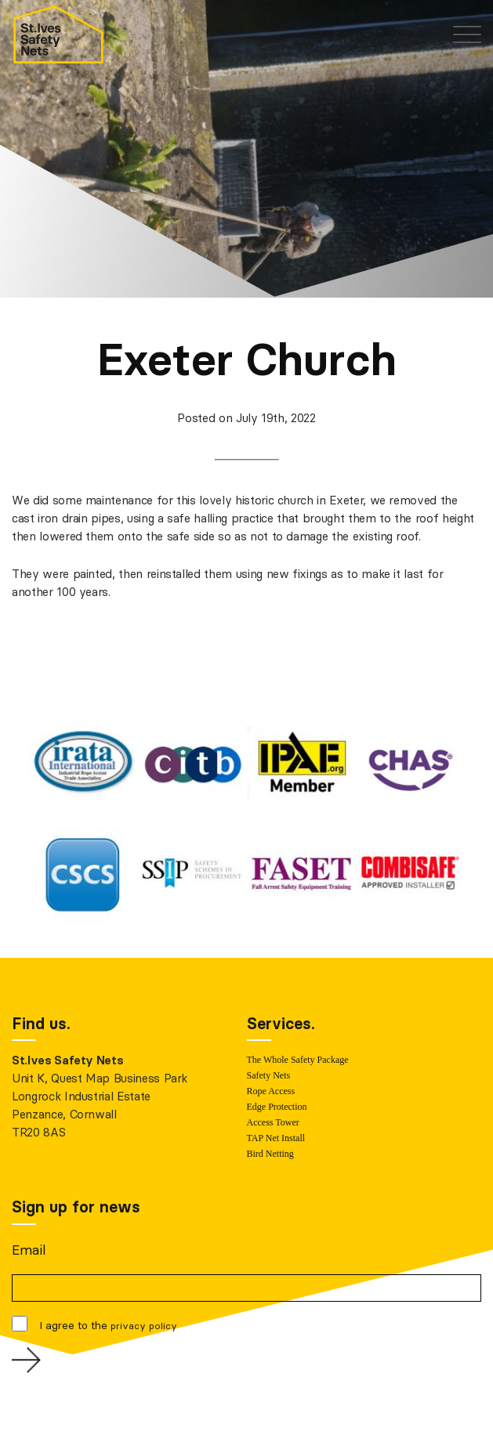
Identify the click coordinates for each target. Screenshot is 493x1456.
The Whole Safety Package (298, 1059)
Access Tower (273, 1122)
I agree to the (108, 1325)
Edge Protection (277, 1106)
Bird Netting (270, 1153)
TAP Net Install (276, 1138)
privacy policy (144, 1325)
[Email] (246, 1288)
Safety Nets (269, 1075)
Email (28, 1250)
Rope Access (271, 1091)
